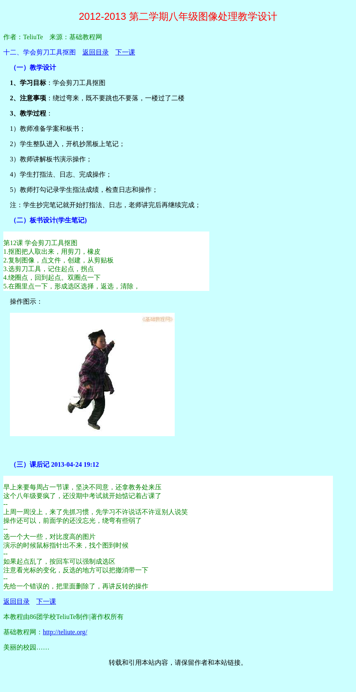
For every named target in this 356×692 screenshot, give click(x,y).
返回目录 (95, 52)
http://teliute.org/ (65, 631)
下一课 (125, 52)
